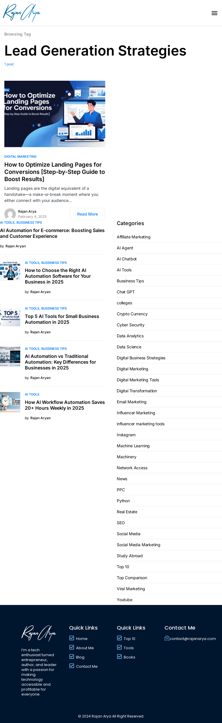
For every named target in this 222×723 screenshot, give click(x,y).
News (122, 478)
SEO (121, 522)
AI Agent (125, 247)
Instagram (126, 434)
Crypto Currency (132, 313)
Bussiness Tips (29, 222)
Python (123, 500)
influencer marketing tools (140, 423)
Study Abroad (130, 555)
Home (82, 638)
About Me (85, 648)
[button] (214, 13)
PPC (121, 489)
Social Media (128, 533)
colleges (124, 302)
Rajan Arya (27, 211)
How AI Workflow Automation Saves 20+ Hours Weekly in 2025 (65, 405)
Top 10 (123, 566)
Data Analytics (130, 335)
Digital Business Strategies (141, 357)
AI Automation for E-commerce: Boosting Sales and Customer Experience (52, 233)
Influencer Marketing (136, 412)
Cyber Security (131, 324)
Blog (80, 657)
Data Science (129, 346)
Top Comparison (132, 577)
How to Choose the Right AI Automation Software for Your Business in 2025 (58, 276)
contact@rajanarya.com (193, 638)
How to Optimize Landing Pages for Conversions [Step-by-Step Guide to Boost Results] (54, 172)
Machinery (126, 456)
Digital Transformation (137, 390)
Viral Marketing (131, 588)
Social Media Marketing (138, 544)
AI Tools (7, 222)
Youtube (124, 599)
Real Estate (127, 511)
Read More (87, 213)
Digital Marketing (20, 156)
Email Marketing (131, 401)
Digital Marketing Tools (138, 379)
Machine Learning (133, 445)
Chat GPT (126, 291)
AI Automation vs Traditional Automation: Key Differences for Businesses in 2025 (60, 362)
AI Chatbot (127, 258)
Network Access (132, 467)
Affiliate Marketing (134, 236)
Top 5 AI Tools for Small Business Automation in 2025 (62, 319)
